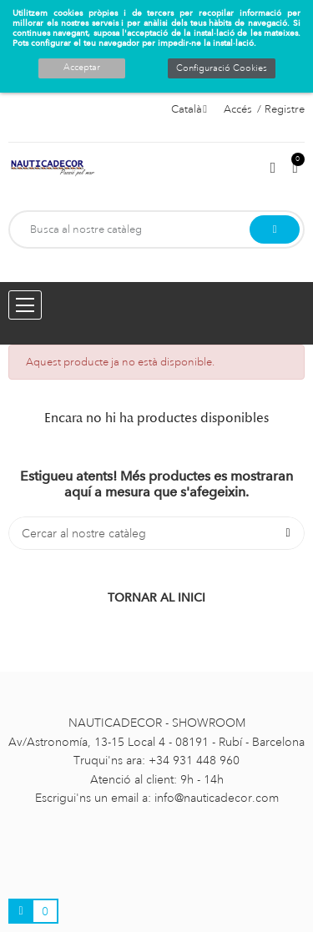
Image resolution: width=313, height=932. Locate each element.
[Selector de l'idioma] (189, 109)
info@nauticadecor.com (216, 797)
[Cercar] (156, 533)
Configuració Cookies (221, 68)
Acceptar (81, 67)
